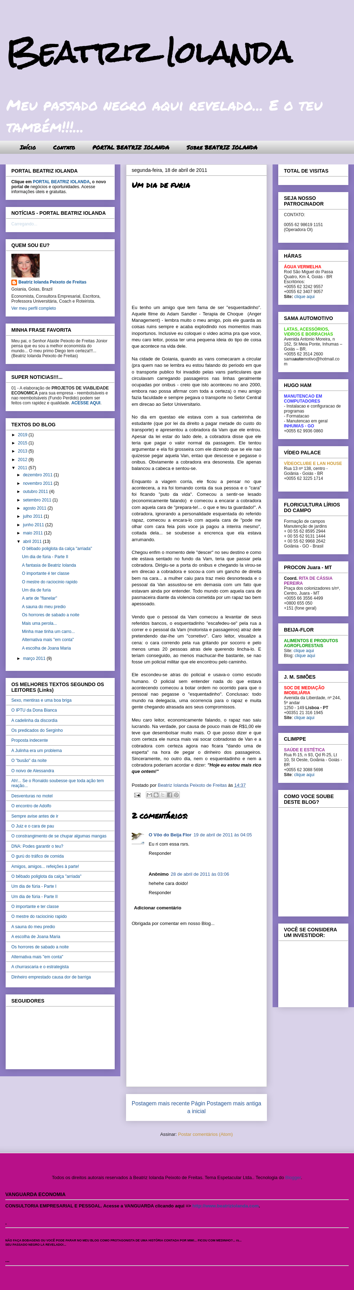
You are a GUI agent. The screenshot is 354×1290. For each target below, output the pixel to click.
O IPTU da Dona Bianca (34, 710)
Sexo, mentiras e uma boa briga (41, 700)
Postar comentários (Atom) (205, 1134)
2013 (23, 451)
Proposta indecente (29, 740)
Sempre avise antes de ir (34, 816)
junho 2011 (34, 524)
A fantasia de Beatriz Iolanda (49, 565)
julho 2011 (33, 516)
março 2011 (35, 658)
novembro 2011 (38, 483)
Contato (64, 147)
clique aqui (304, 296)
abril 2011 (33, 541)
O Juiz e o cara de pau (32, 826)
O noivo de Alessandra (32, 770)
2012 (23, 459)
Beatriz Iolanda (149, 52)
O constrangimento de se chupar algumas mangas (59, 836)
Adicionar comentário (158, 907)
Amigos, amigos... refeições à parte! (45, 866)
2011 (23, 467)
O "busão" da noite (29, 760)
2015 (23, 443)
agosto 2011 (35, 508)
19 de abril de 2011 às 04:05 (223, 834)
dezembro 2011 (38, 474)
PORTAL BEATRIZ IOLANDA (130, 147)
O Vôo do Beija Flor (170, 834)
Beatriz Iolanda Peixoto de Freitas (52, 282)
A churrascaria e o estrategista (40, 966)
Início (28, 147)
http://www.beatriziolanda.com (226, 1205)
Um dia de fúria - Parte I (33, 886)
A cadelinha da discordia (34, 720)
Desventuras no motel (32, 795)
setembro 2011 (37, 500)
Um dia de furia (36, 590)
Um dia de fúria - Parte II (45, 556)
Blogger (293, 1177)
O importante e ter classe (35, 906)
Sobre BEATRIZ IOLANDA (222, 147)
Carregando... (24, 223)
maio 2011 (33, 533)
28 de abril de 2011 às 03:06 (200, 874)
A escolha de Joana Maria (46, 648)
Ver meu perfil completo (33, 308)
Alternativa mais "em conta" (48, 639)
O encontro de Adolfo (31, 805)
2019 (23, 434)
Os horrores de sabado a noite (50, 614)
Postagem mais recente (161, 1103)
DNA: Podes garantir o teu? (37, 846)
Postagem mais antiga (234, 1103)
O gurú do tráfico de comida (37, 856)
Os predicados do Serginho (37, 730)
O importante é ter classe (45, 573)
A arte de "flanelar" (39, 598)
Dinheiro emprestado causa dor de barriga (51, 977)
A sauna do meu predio (43, 606)
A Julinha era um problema (36, 750)
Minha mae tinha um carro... (48, 631)
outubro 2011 (36, 491)
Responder (160, 853)
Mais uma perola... (39, 623)
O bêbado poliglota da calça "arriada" (57, 548)
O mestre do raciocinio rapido (50, 581)
